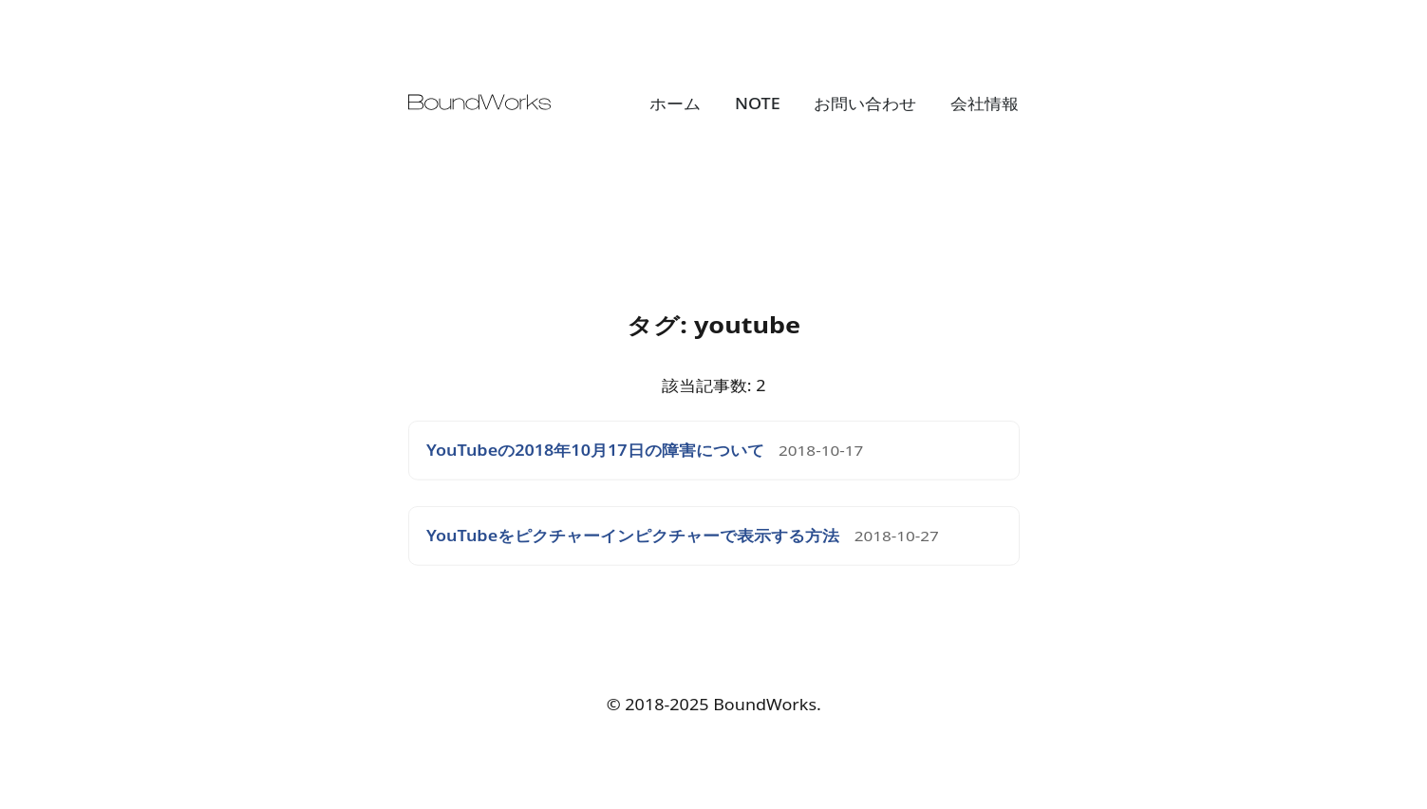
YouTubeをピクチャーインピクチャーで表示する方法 (632, 536)
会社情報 (984, 103)
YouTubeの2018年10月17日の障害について (595, 451)
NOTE (757, 103)
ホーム (675, 103)
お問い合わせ (865, 103)
